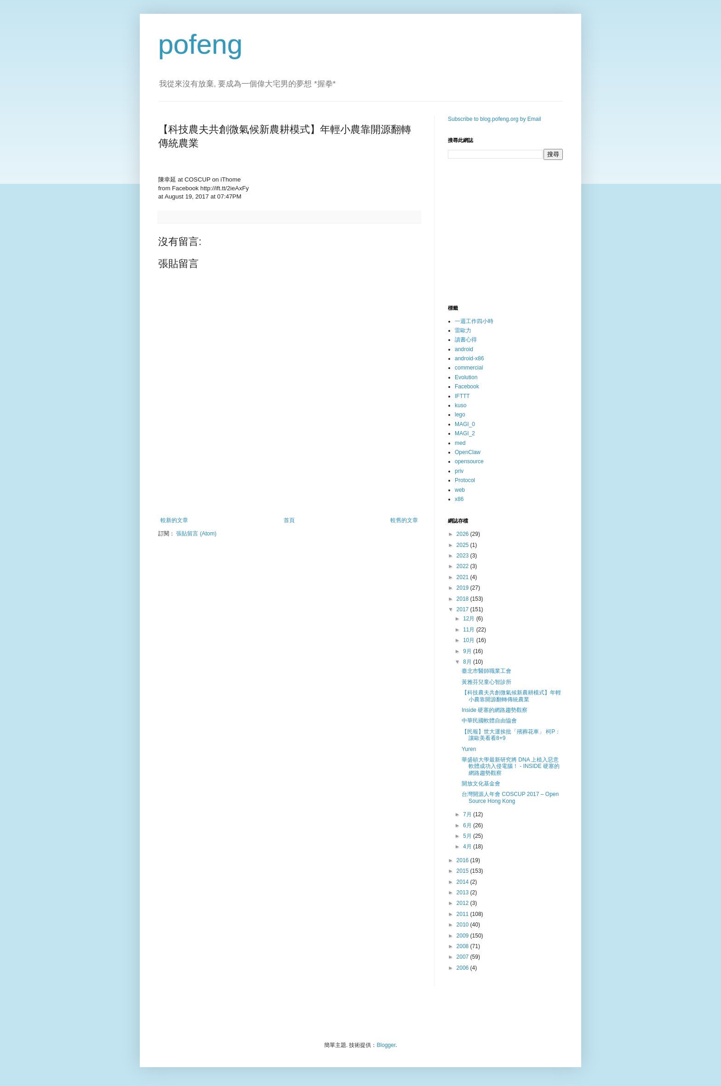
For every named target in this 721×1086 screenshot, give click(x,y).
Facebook (467, 386)
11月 (469, 629)
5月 (468, 836)
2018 (463, 599)
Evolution (466, 377)
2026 (463, 534)
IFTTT (462, 396)
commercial (469, 367)
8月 (468, 662)
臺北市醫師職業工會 (486, 671)
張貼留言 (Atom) (196, 533)
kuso (460, 405)
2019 (463, 588)
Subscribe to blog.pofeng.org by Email (494, 119)
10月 (469, 640)
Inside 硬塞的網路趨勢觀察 (494, 710)
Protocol (465, 480)
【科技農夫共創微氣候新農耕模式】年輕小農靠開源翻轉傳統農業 (511, 695)
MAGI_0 (465, 424)
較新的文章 (174, 520)
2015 (463, 871)
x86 (459, 499)
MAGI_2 (465, 433)
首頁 (289, 520)
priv (459, 471)
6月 (468, 825)
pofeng (200, 44)
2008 (463, 946)
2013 (463, 892)
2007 (463, 957)
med (460, 443)
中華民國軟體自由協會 (489, 720)
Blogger (386, 1045)
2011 (463, 914)
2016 (463, 860)
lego (460, 414)
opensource (469, 461)
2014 (463, 882)
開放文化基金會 (481, 783)
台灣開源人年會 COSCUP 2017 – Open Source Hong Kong (510, 797)
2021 (463, 577)
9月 (468, 651)
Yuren (469, 749)
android (464, 349)
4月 (468, 846)
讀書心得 (466, 339)
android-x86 (469, 358)
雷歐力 (463, 330)
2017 (463, 609)
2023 (463, 555)
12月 (469, 618)
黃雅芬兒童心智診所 (486, 682)
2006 (463, 968)
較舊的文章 (404, 520)
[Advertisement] (289, 492)
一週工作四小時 (474, 321)
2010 (463, 924)
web (460, 490)
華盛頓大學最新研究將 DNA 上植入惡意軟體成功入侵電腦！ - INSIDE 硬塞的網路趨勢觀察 (511, 766)
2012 (463, 903)
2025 (463, 545)
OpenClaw (468, 452)
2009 (463, 935)
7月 (468, 814)
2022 (463, 566)
